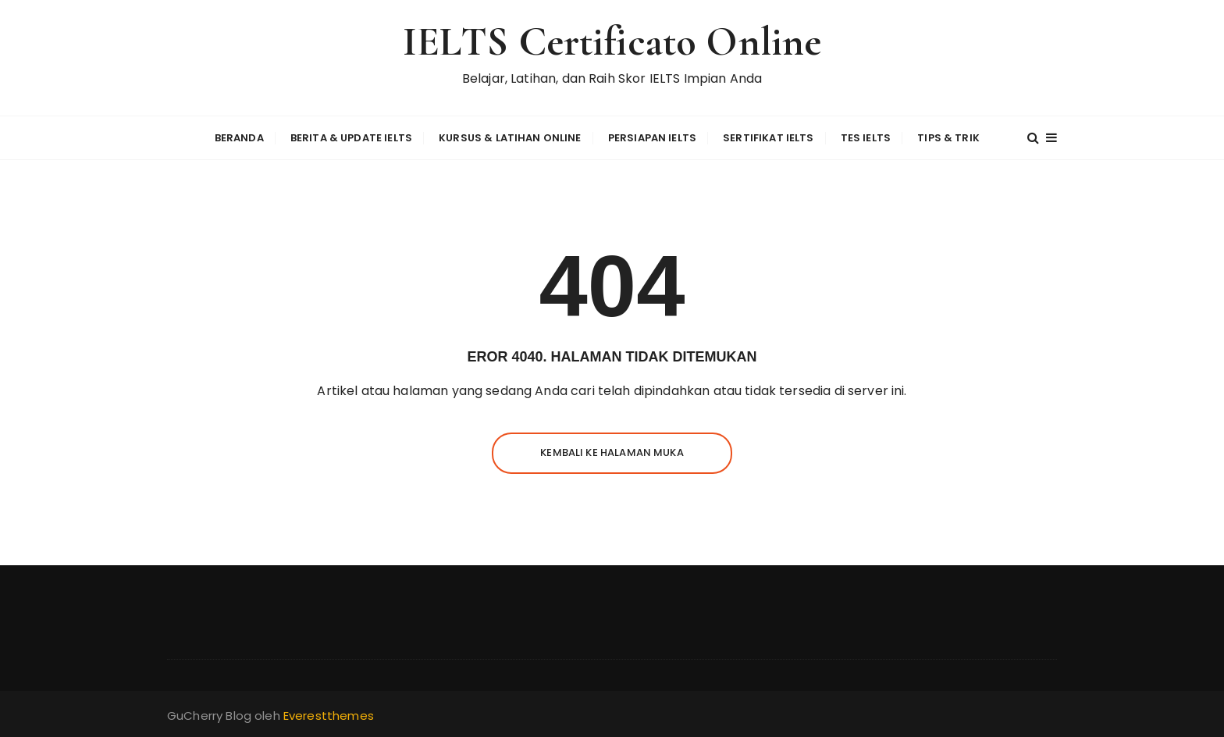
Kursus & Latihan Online (510, 137)
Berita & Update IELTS (351, 137)
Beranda (239, 137)
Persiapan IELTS (652, 137)
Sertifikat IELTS (768, 137)
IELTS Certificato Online (612, 41)
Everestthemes (328, 715)
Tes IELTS (866, 137)
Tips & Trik (948, 137)
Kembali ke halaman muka (611, 452)
